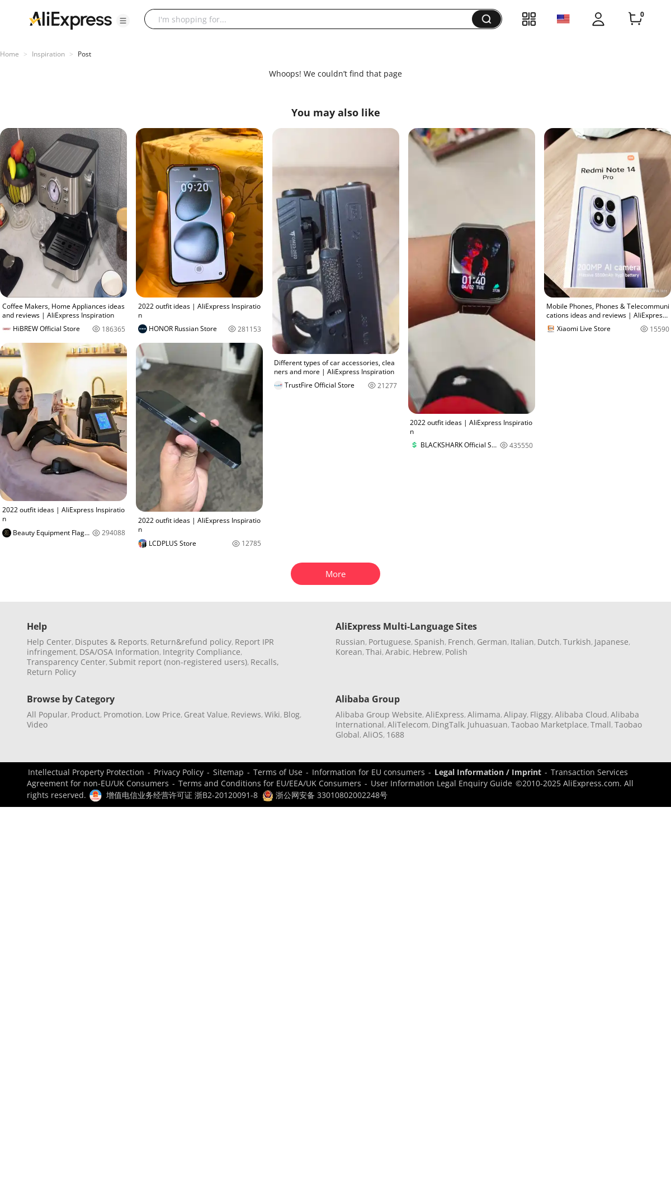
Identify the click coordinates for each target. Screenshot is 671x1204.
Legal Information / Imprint (487, 772)
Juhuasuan (487, 724)
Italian (522, 641)
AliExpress (445, 714)
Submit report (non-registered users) (178, 662)
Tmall (600, 724)
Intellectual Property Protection (86, 772)
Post (84, 54)
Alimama (483, 714)
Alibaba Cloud (581, 714)
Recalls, (265, 662)
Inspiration (48, 54)
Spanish (429, 641)
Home (9, 54)
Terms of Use (278, 772)
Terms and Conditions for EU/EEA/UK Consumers (269, 783)
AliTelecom (408, 724)
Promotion (122, 714)
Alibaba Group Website (379, 714)
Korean (349, 651)
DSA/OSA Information (119, 651)
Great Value (206, 714)
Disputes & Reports (111, 641)
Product (85, 714)
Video (37, 724)
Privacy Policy (179, 772)
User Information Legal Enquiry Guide (441, 783)
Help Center (49, 641)
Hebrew (427, 651)
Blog (291, 714)
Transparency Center (66, 662)
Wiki (272, 714)
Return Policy (51, 672)
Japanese (611, 641)
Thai (374, 651)
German (492, 641)
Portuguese (389, 641)
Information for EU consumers (368, 772)
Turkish (577, 641)
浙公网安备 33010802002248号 (325, 795)
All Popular (47, 714)
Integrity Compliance (201, 651)
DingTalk (448, 724)
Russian (350, 641)
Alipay (515, 714)
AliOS (373, 734)
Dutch (548, 641)
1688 (395, 734)
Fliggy (540, 714)
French (461, 641)
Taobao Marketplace (549, 724)
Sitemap (228, 772)
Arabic (397, 651)
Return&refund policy (190, 641)
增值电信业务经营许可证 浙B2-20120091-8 (182, 795)
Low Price (163, 714)
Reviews (246, 714)
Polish (456, 651)
